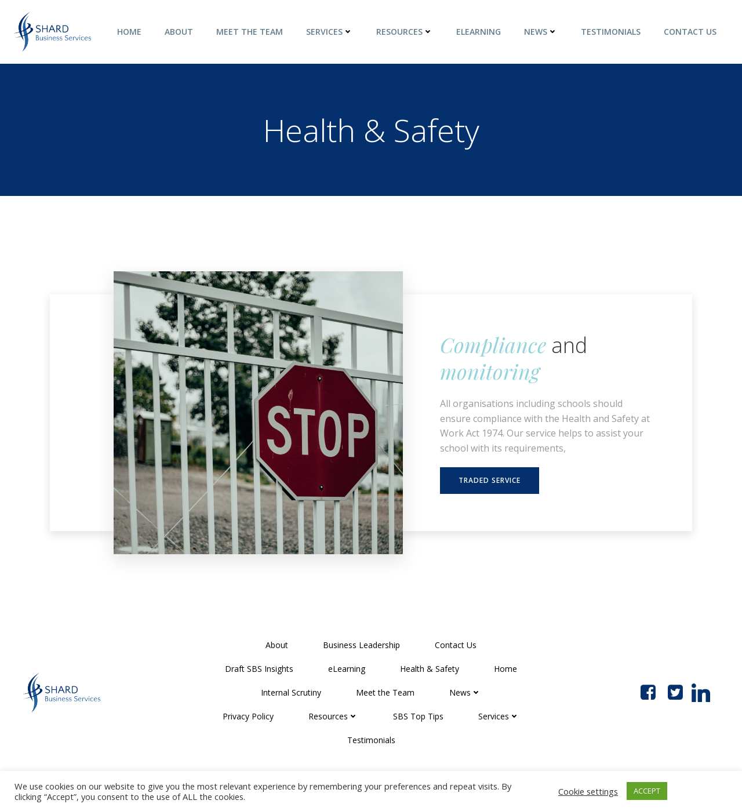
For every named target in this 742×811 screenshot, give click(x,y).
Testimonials (611, 31)
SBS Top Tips (418, 716)
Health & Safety (429, 668)
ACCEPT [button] (647, 790)
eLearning (478, 31)
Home (129, 31)
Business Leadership (361, 644)
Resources (404, 31)
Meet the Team (249, 31)
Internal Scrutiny (291, 692)
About (179, 31)
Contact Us (690, 31)
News (541, 31)
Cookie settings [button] (588, 791)
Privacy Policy (248, 716)
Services (329, 31)
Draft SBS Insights (259, 668)
